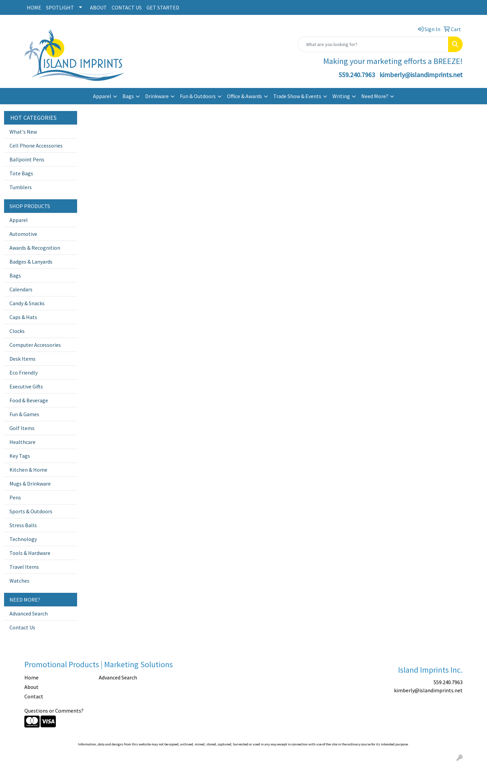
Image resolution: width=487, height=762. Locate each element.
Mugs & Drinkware (30, 483)
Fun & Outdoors (198, 96)
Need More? (374, 96)
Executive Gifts (26, 386)
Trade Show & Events (297, 96)
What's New (23, 131)
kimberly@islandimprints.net (421, 74)
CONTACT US (127, 7)
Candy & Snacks (27, 303)
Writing (341, 96)
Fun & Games (24, 414)
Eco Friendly (23, 372)
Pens (15, 497)
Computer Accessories (35, 344)
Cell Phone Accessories (36, 145)
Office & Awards (244, 96)
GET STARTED (162, 7)
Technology (23, 539)
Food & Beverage (28, 400)
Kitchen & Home (28, 469)
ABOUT (98, 7)
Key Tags (19, 455)
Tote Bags (21, 173)
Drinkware (157, 96)
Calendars (20, 289)
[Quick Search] (372, 44)
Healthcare (22, 442)
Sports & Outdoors (30, 511)
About (31, 686)
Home (31, 677)
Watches (19, 580)
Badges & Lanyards (30, 261)
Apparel (102, 96)
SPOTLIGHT (60, 7)
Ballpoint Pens (26, 159)
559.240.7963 (357, 74)
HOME (34, 7)
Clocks (17, 331)
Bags (128, 96)
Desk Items (22, 358)
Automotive (23, 233)
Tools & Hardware (29, 553)
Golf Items (21, 428)
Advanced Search (28, 613)
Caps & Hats (23, 317)
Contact (33, 696)
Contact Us (22, 627)
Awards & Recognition (34, 247)
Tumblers (20, 187)
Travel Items (24, 566)
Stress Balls (23, 525)
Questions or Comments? (54, 710)
